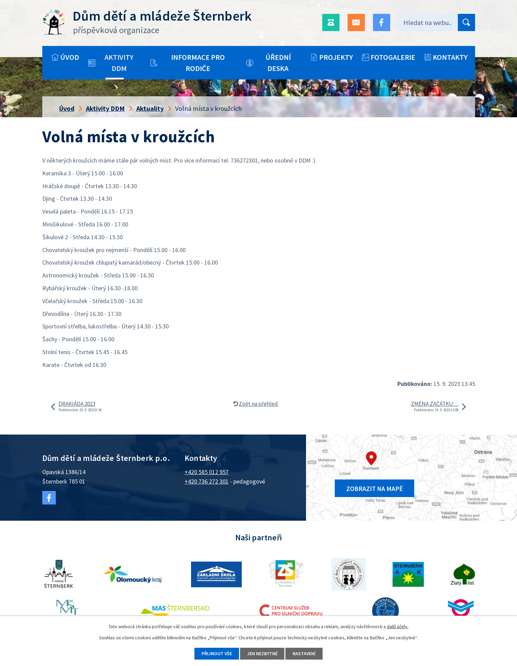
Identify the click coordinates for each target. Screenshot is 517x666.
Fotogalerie (393, 57)
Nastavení (304, 653)
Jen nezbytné (262, 653)
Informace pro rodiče (198, 62)
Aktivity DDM (119, 62)
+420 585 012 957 (207, 472)
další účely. (397, 626)
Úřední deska (278, 62)
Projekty (336, 57)
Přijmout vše (216, 653)
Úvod (69, 57)
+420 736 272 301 (207, 481)
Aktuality (150, 108)
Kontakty (450, 57)
